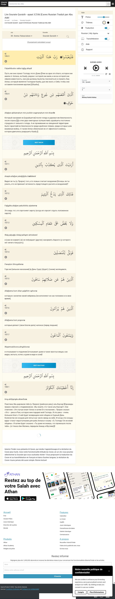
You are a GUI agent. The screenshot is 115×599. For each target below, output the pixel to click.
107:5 (7, 278)
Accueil (7, 20)
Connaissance (64, 534)
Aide (85, 44)
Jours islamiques (65, 525)
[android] (28, 498)
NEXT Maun (39, 142)
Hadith (62, 522)
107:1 (7, 164)
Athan (5, 542)
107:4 (7, 252)
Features (64, 512)
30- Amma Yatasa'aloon (20, 36)
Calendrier (63, 516)
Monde (5, 528)
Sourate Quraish (25, 20)
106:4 (7, 94)
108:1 (7, 387)
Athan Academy (8, 545)
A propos (64, 539)
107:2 (7, 193)
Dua (4, 515)
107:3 (7, 222)
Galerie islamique (65, 531)
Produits (7, 539)
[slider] (104, 17)
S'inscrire (57, 576)
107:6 (7, 308)
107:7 (7, 334)
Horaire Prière (7, 518)
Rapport (86, 49)
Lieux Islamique (8, 522)
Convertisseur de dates (67, 528)
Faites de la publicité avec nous (70, 545)
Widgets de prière (9, 548)
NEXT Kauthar (39, 365)
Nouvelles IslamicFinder (67, 542)
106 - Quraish (86, 82)
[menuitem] (21, 34)
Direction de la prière (10, 525)
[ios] (12, 498)
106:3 (7, 56)
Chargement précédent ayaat (39, 42)
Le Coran (15, 20)
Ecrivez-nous (64, 548)
